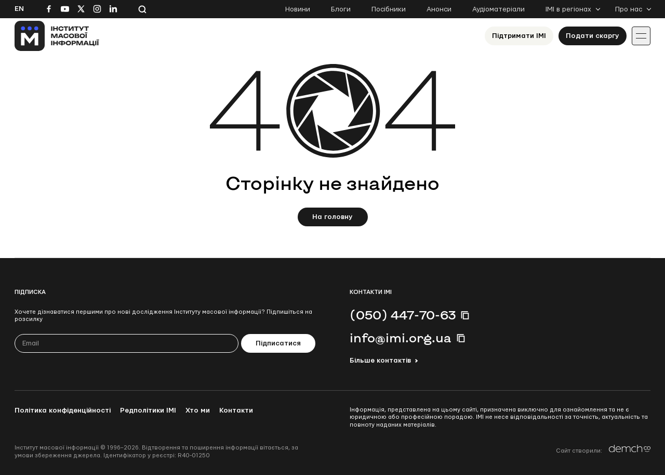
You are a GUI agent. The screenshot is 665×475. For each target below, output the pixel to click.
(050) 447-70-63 (403, 315)
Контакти (236, 410)
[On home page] (57, 36)
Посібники (388, 9)
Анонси (439, 9)
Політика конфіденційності (63, 410)
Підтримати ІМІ (519, 36)
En (19, 8)
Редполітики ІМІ (148, 410)
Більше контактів (380, 360)
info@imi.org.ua (400, 337)
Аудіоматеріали (498, 9)
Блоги (341, 9)
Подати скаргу (592, 36)
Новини (297, 9)
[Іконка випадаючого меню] (641, 36)
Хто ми (197, 410)
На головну (332, 217)
